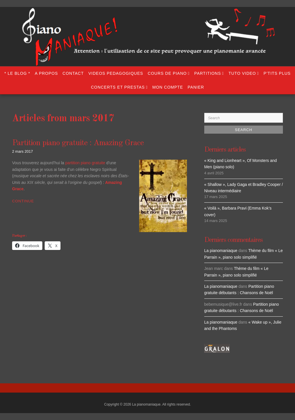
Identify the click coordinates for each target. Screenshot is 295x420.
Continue (23, 201)
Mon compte (167, 87)
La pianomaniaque (220, 250)
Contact (73, 73)
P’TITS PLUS (277, 73)
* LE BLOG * (17, 73)
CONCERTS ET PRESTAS (118, 87)
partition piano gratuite (85, 162)
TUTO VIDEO (242, 73)
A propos (46, 73)
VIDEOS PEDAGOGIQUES (115, 73)
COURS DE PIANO (167, 73)
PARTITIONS (207, 73)
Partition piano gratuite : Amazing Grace (78, 143)
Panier (196, 87)
